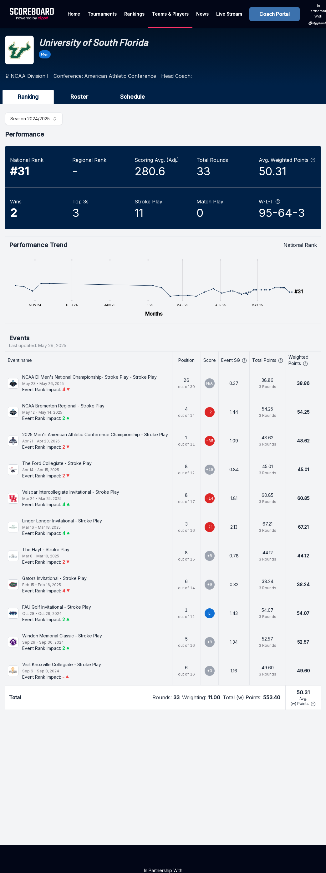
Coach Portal (274, 14)
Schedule (132, 96)
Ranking (28, 96)
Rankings (134, 14)
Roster (79, 96)
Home (74, 14)
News (202, 14)
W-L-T (269, 201)
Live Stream (229, 14)
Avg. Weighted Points (287, 160)
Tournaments (102, 14)
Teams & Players (170, 14)
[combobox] (34, 118)
